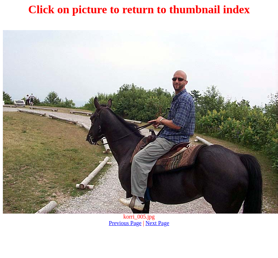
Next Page (157, 223)
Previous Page (125, 223)
